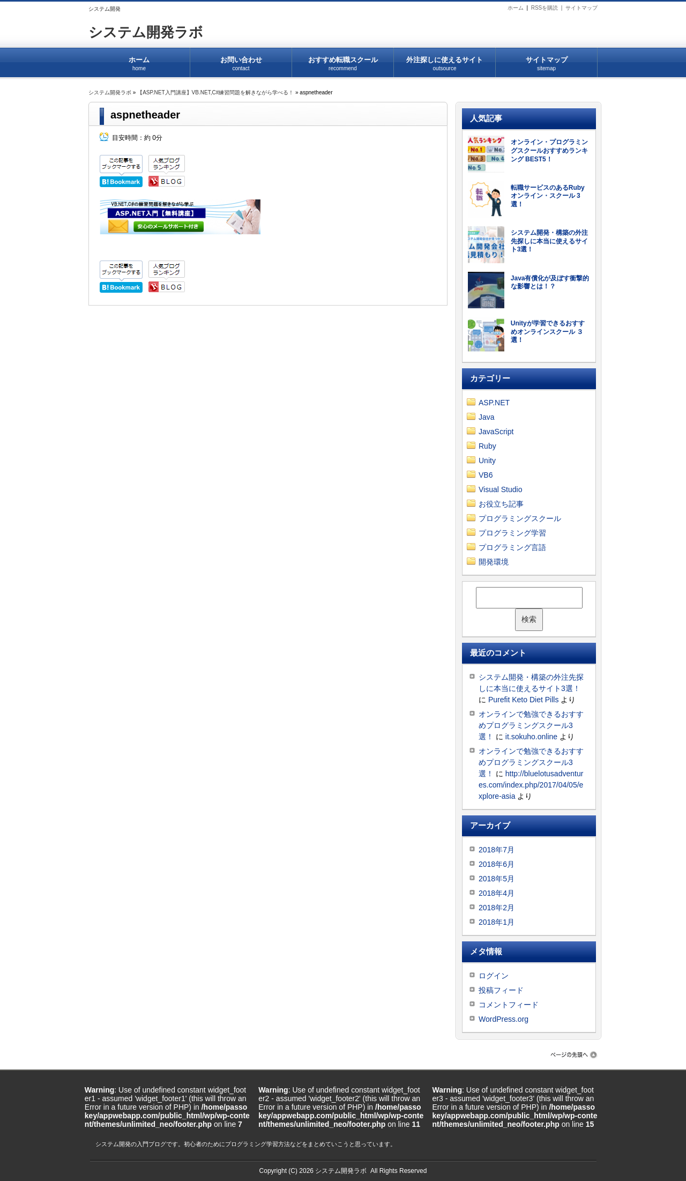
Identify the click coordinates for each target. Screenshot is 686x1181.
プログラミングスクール (520, 518)
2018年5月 (496, 878)
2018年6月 (496, 864)
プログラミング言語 (512, 547)
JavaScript (496, 431)
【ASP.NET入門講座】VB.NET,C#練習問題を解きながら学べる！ (215, 92)
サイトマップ (581, 8)
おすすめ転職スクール (342, 60)
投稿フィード (501, 990)
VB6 (486, 475)
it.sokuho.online (531, 736)
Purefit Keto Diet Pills (523, 699)
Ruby (487, 446)
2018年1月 (496, 922)
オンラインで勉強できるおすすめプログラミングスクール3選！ (531, 725)
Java (487, 417)
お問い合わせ (241, 60)
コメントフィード (509, 1004)
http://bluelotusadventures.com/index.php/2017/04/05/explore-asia (531, 784)
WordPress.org (503, 1019)
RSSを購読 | (548, 8)
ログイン (494, 975)
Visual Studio (500, 489)
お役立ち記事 (501, 504)
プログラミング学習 (512, 533)
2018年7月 (496, 849)
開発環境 (494, 562)
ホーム (516, 8)
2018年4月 (496, 893)
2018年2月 (496, 907)
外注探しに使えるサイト (444, 60)
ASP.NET (494, 402)
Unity (487, 460)
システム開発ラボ (145, 32)
